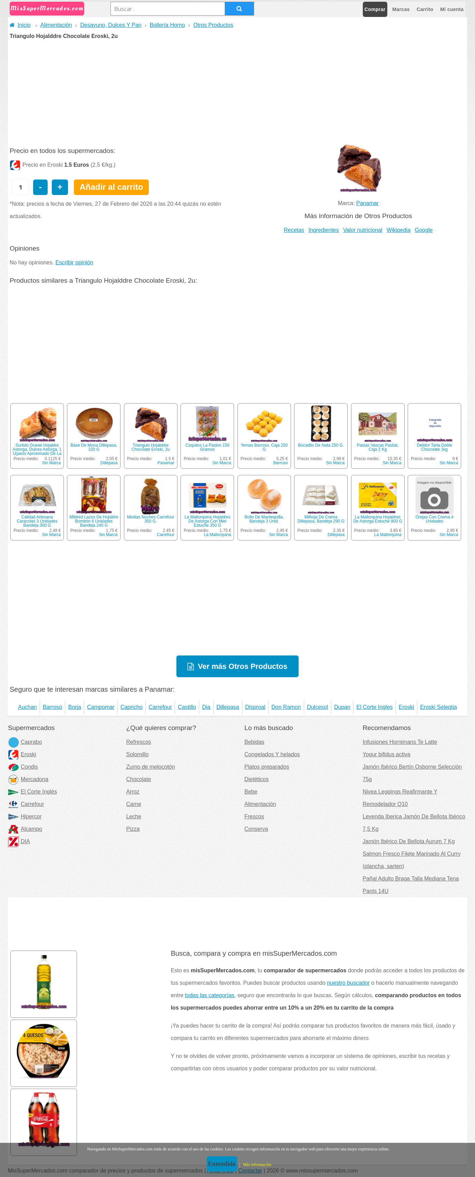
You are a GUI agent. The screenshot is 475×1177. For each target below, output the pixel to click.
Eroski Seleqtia (438, 707)
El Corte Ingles (375, 707)
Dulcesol (317, 707)
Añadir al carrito (111, 187)
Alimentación (56, 25)
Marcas (401, 9)
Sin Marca (51, 463)
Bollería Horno (167, 25)
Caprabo (25, 742)
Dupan (342, 707)
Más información (257, 1164)
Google (424, 230)
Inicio (20, 25)
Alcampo (25, 829)
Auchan (27, 707)
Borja (74, 707)
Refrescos (138, 742)
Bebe (250, 792)
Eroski (406, 707)
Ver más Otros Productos (242, 666)
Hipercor (24, 816)
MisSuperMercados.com (47, 8)
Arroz (132, 792)
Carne (134, 804)
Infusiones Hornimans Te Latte (400, 742)
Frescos (254, 816)
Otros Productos (213, 25)
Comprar (375, 9)
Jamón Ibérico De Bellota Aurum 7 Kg (409, 841)
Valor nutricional (362, 230)
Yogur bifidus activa (386, 754)
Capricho (131, 707)
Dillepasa (108, 463)
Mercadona (28, 779)
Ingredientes (323, 230)
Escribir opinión (74, 262)
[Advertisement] (237, 90)
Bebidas (254, 742)
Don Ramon (286, 707)
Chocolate (138, 779)
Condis (23, 767)
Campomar (100, 707)
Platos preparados (266, 767)
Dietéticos (256, 779)
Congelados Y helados (272, 754)
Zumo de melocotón (150, 767)
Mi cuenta (452, 9)
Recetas (294, 230)
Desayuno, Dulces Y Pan (110, 25)
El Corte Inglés (32, 792)
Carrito (425, 9)
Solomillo (137, 754)
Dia (206, 707)
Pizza (133, 829)
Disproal (255, 707)
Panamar (367, 203)
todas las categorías (209, 995)
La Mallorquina (217, 535)
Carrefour (165, 535)
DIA (19, 841)
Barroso (280, 463)
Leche (134, 816)
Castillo (187, 707)
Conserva (256, 829)
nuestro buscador (348, 983)
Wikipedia (398, 230)
